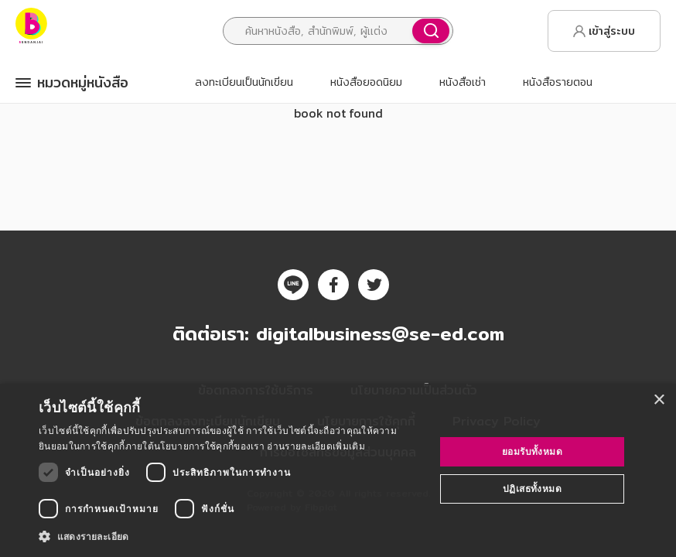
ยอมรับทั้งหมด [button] (532, 451)
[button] (231, 536)
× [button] (658, 400)
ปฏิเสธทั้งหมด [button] (532, 488)
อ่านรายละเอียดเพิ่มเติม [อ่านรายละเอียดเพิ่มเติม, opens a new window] (315, 446)
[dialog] (338, 470)
